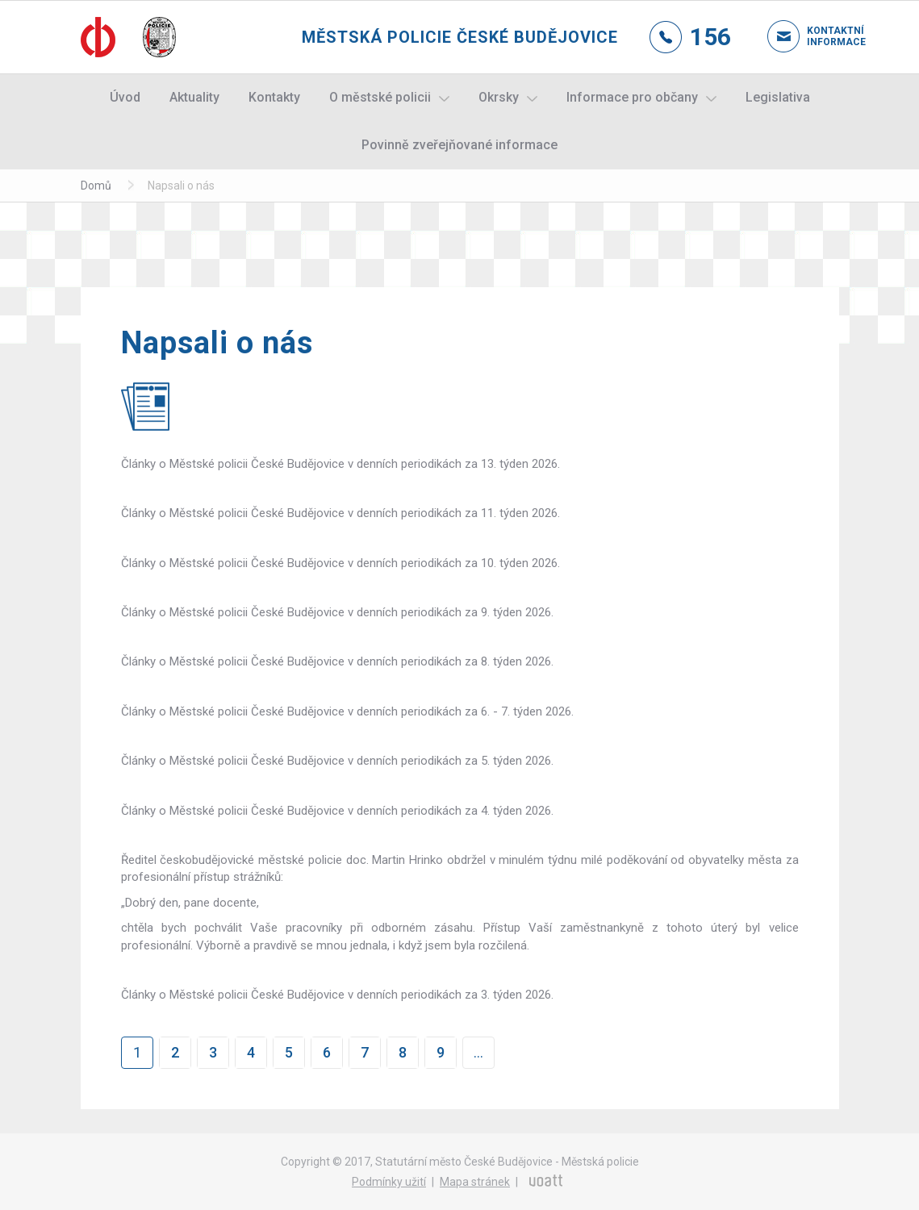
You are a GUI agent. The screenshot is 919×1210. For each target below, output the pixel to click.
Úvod (125, 97)
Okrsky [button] (498, 97)
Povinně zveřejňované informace (459, 144)
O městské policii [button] (380, 97)
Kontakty (274, 97)
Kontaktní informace (823, 36)
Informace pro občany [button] (632, 97)
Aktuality (194, 97)
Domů (96, 185)
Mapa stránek (475, 1181)
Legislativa (778, 97)
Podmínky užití (389, 1181)
